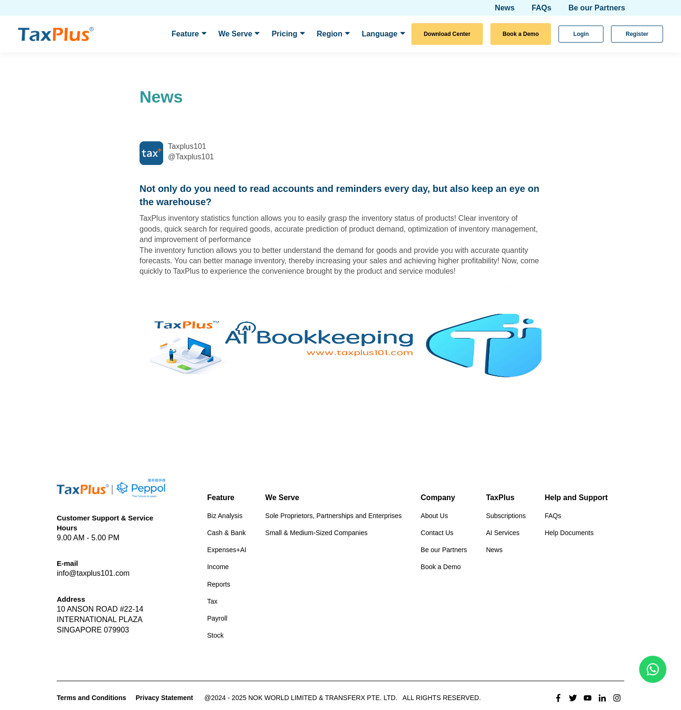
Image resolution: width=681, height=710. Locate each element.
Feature (221, 498)
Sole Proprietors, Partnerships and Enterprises (333, 516)
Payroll (217, 618)
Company (438, 498)
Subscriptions (506, 516)
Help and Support (576, 498)
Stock (215, 635)
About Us (434, 516)
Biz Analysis (225, 516)
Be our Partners (444, 550)
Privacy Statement (164, 697)
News (494, 550)
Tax (212, 601)
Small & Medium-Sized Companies (316, 533)
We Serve (282, 498)
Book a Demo (441, 567)
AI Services (503, 533)
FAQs (553, 516)
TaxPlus (500, 498)
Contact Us (437, 533)
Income (218, 567)
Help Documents (569, 533)
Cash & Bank (226, 533)
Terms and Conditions (91, 697)
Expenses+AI (226, 550)
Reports (218, 584)
